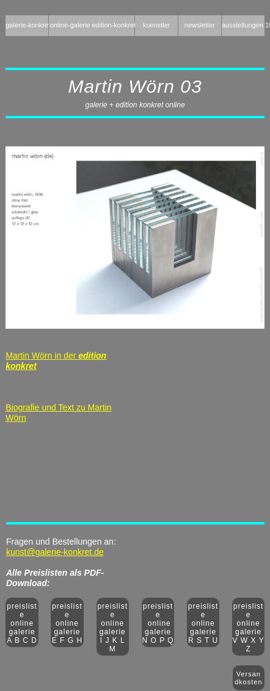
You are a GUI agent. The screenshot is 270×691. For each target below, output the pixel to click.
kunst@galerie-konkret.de (55, 552)
